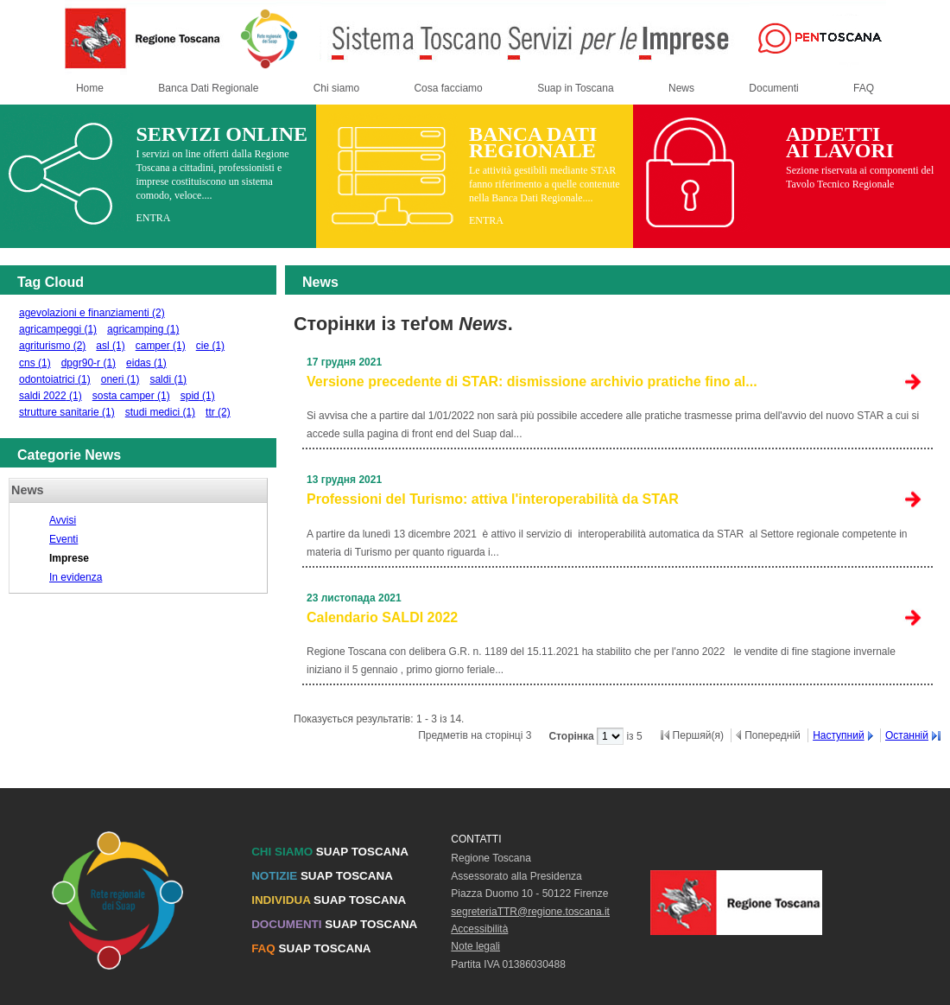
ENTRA (153, 218)
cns (35, 363)
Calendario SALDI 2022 (382, 617)
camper (161, 346)
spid (197, 396)
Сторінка (572, 736)
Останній (906, 735)
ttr (218, 412)
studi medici (160, 412)
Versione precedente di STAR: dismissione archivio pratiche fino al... (532, 381)
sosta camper (131, 396)
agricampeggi (58, 329)
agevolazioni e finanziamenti (92, 313)
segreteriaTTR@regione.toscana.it (530, 912)
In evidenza (75, 577)
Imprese (69, 558)
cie (210, 346)
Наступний (838, 735)
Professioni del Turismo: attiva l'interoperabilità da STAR (493, 499)
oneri (120, 379)
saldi (168, 379)
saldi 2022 (50, 396)
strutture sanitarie (67, 412)
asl (110, 346)
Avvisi (62, 520)
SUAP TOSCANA (329, 851)
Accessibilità (479, 929)
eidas (146, 363)
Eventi (63, 539)
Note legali (475, 946)
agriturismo (52, 346)
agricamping (143, 329)
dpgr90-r (88, 363)
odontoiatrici (55, 379)
